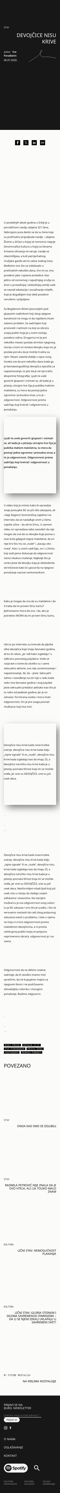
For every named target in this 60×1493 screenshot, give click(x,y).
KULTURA (9, 1244)
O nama (10, 1439)
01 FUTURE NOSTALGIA (17, 1375)
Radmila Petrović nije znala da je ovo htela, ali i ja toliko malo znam (30, 1188)
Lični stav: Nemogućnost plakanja (37, 1252)
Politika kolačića (29, 1482)
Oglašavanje (13, 1447)
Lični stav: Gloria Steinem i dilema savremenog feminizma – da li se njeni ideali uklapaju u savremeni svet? (31, 1317)
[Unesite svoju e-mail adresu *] (22, 1415)
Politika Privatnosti (10, 1482)
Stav (6, 27)
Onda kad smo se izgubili (36, 1126)
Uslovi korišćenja (49, 1482)
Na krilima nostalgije (39, 1381)
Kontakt (10, 1456)
